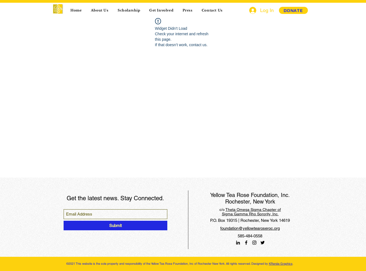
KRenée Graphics (281, 264)
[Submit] (115, 225)
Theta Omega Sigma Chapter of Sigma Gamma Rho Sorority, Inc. (251, 211)
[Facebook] (246, 242)
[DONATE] (293, 10)
